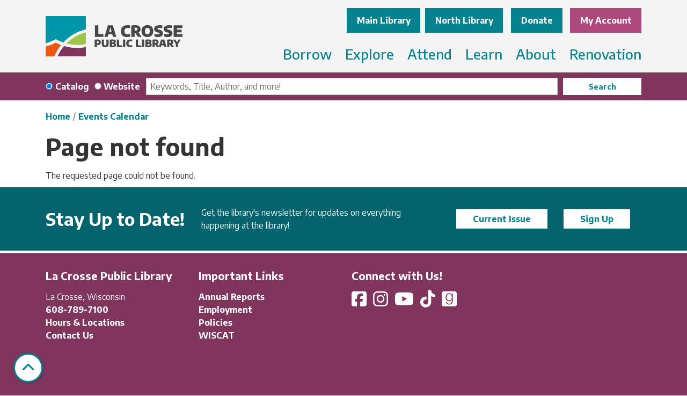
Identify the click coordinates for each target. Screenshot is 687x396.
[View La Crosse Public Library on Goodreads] (449, 302)
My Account (606, 20)
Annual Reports (232, 296)
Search (602, 86)
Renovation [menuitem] (605, 54)
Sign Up (596, 219)
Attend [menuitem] (429, 54)
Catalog (72, 86)
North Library (464, 20)
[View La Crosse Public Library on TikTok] (428, 302)
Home (58, 116)
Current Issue (502, 219)
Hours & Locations (85, 322)
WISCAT (217, 335)
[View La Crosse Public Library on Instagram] (381, 302)
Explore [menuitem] (369, 54)
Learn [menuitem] (483, 54)
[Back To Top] (28, 368)
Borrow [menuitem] (307, 54)
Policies (215, 322)
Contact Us (69, 335)
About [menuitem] (536, 54)
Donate (537, 20)
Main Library (384, 20)
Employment (225, 309)
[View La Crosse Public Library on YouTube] (405, 302)
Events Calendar (113, 116)
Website (122, 86)
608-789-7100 (77, 309)
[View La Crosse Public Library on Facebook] (360, 302)
